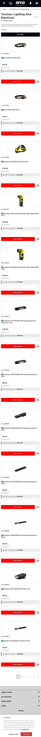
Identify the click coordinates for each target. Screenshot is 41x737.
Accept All (26, 734)
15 (34, 676)
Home (4, 9)
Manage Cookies (13, 734)
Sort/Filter (20, 34)
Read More (3, 29)
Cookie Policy (25, 729)
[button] (20, 692)
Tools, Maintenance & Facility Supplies (19, 9)
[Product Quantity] (20, 76)
